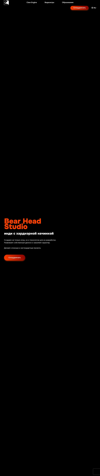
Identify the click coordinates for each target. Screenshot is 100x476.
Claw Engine (32, 2)
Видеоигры (49, 2)
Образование (67, 2)
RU (94, 8)
